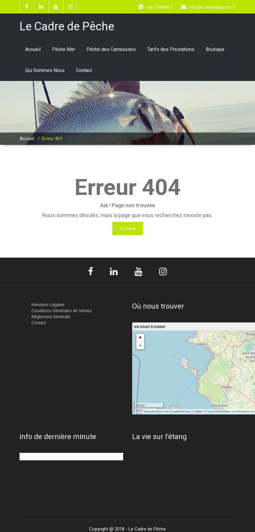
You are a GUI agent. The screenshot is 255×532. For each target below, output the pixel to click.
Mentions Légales (48, 304)
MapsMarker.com (156, 411)
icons (186, 411)
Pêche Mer (63, 49)
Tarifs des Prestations (170, 49)
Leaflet (176, 411)
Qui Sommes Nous (45, 70)
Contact (84, 70)
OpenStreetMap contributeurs (228, 411)
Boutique (215, 49)
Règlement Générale (51, 316)
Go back (128, 228)
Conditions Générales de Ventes (62, 310)
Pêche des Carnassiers (111, 49)
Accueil (33, 49)
